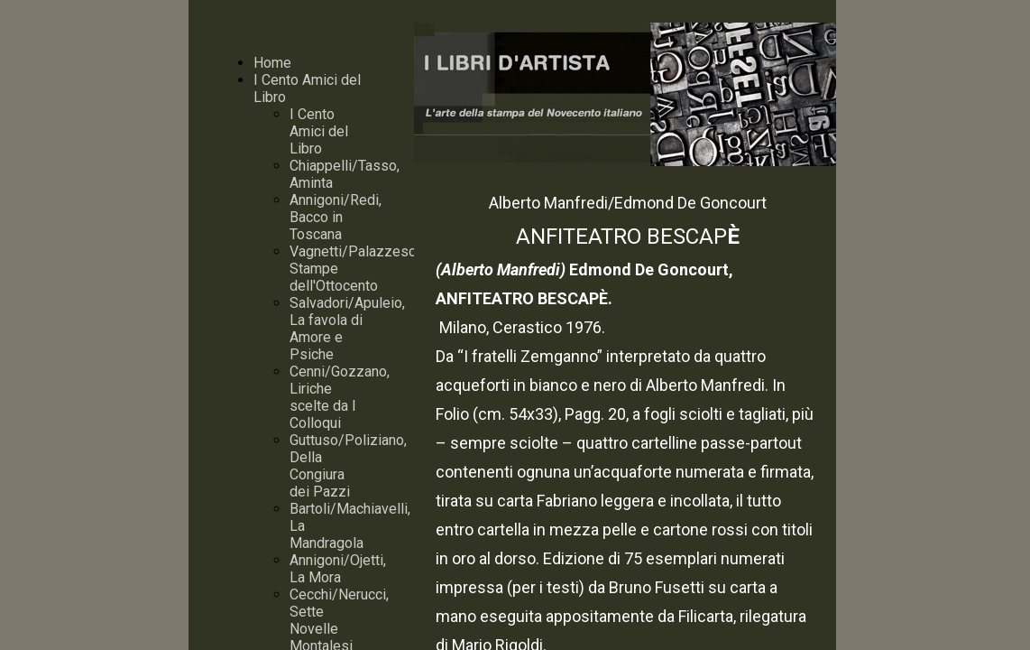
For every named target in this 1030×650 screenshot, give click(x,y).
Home (272, 62)
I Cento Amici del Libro (319, 131)
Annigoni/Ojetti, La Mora (338, 569)
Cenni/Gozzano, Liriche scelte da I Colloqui (340, 397)
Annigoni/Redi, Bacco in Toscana (336, 217)
